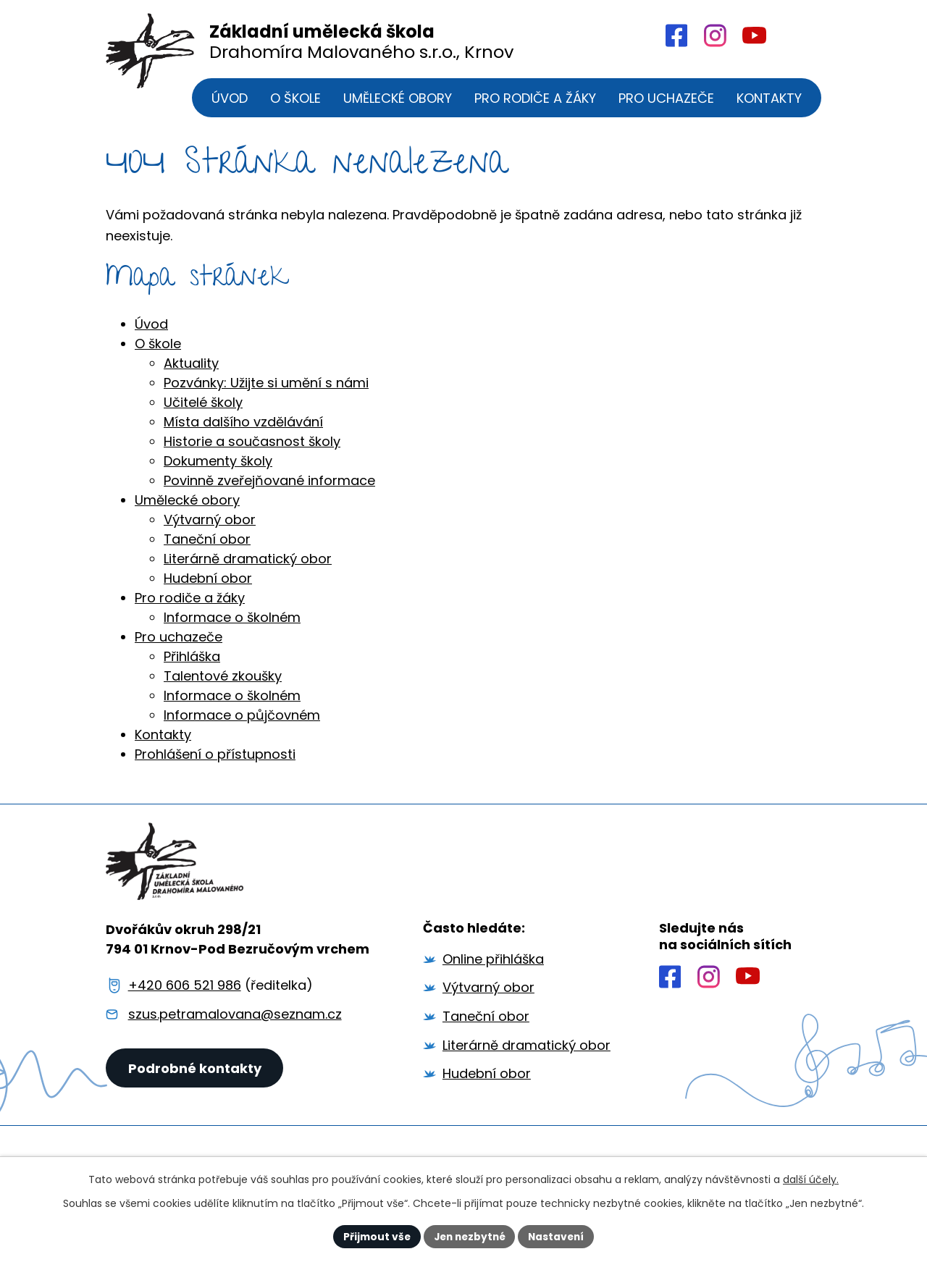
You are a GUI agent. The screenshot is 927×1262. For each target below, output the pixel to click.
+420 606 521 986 (184, 997)
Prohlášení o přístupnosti (215, 762)
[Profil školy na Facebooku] (675, 35)
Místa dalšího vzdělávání (243, 430)
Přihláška (192, 664)
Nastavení (559, 1236)
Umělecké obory (187, 508)
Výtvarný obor (210, 527)
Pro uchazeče (178, 645)
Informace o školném (232, 625)
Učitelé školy (203, 410)
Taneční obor (207, 547)
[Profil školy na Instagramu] (708, 988)
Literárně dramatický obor (248, 567)
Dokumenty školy (218, 469)
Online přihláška (493, 971)
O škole (158, 351)
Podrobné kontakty (195, 1083)
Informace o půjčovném (242, 723)
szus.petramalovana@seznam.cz (235, 1026)
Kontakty (163, 742)
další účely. (811, 1179)
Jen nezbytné (469, 1236)
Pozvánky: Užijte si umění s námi (266, 391)
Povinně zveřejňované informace (269, 488)
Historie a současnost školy (252, 449)
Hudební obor (208, 586)
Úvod (151, 332)
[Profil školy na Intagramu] (714, 35)
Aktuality (191, 371)
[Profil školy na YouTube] (754, 36)
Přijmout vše (373, 1236)
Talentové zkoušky (223, 684)
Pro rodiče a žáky (190, 606)
